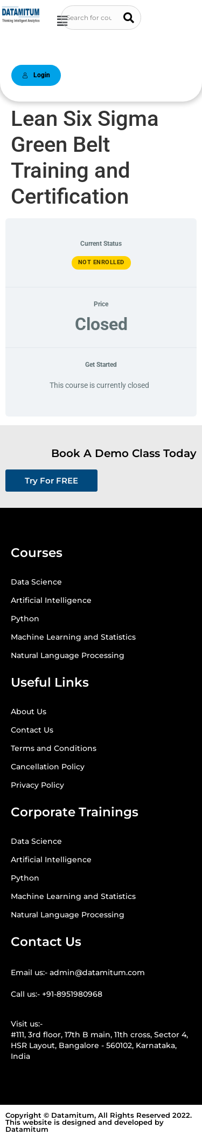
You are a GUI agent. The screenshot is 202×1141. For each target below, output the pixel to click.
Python (25, 618)
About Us (28, 711)
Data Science (36, 582)
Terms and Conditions (53, 748)
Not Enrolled (101, 262)
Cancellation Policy (48, 766)
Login (36, 75)
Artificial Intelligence (51, 600)
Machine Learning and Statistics (73, 637)
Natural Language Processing (67, 655)
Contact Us (32, 730)
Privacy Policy (37, 785)
